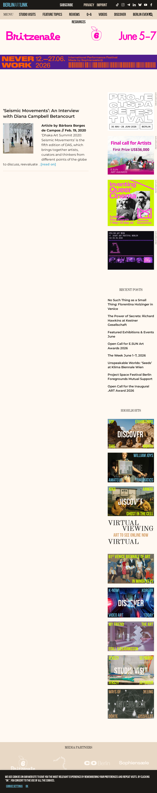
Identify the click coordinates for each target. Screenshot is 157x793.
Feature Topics (52, 14)
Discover (120, 14)
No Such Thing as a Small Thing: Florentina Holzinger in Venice (130, 304)
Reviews (74, 14)
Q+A (89, 14)
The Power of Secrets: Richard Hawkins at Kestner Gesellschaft (131, 320)
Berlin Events (142, 14)
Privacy (89, 5)
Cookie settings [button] (14, 786)
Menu (8, 14)
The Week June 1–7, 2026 (127, 355)
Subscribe (66, 5)
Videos (103, 14)
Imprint (102, 5)
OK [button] (27, 786)
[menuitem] (27, 16)
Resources (78, 22)
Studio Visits (27, 14)
